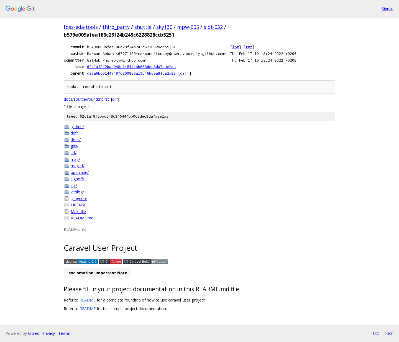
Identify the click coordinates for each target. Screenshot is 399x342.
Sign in (387, 8)
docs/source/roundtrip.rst (86, 99)
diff (184, 73)
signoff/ (77, 178)
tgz (248, 46)
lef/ (73, 152)
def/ (74, 133)
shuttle (143, 27)
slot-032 (213, 27)
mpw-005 (188, 27)
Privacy (48, 333)
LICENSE (78, 204)
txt (375, 333)
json (389, 333)
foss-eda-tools (81, 27)
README (88, 300)
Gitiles (33, 333)
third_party (116, 27)
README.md (82, 218)
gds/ (74, 146)
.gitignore (79, 198)
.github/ (77, 126)
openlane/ (80, 172)
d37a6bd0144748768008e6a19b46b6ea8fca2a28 (131, 73)
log (235, 46)
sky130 (164, 27)
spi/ (74, 185)
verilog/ (77, 191)
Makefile (78, 211)
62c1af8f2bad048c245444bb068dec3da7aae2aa (131, 66)
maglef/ (78, 165)
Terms (64, 333)
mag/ (75, 159)
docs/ (76, 139)
